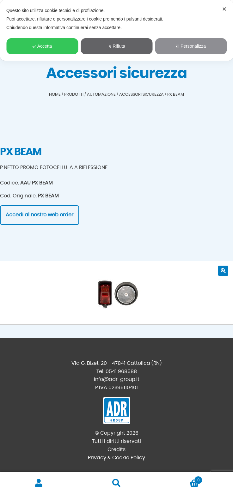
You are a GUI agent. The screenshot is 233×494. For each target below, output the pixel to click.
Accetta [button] (42, 46)
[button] (223, 271)
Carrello (178, 479)
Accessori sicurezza (141, 95)
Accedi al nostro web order (39, 214)
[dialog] (116, 30)
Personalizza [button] (191, 46)
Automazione (101, 95)
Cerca (117, 483)
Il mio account (39, 483)
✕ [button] (224, 9)
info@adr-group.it (116, 379)
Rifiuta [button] (116, 46)
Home (55, 95)
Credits (116, 449)
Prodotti (73, 95)
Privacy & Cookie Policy (116, 457)
